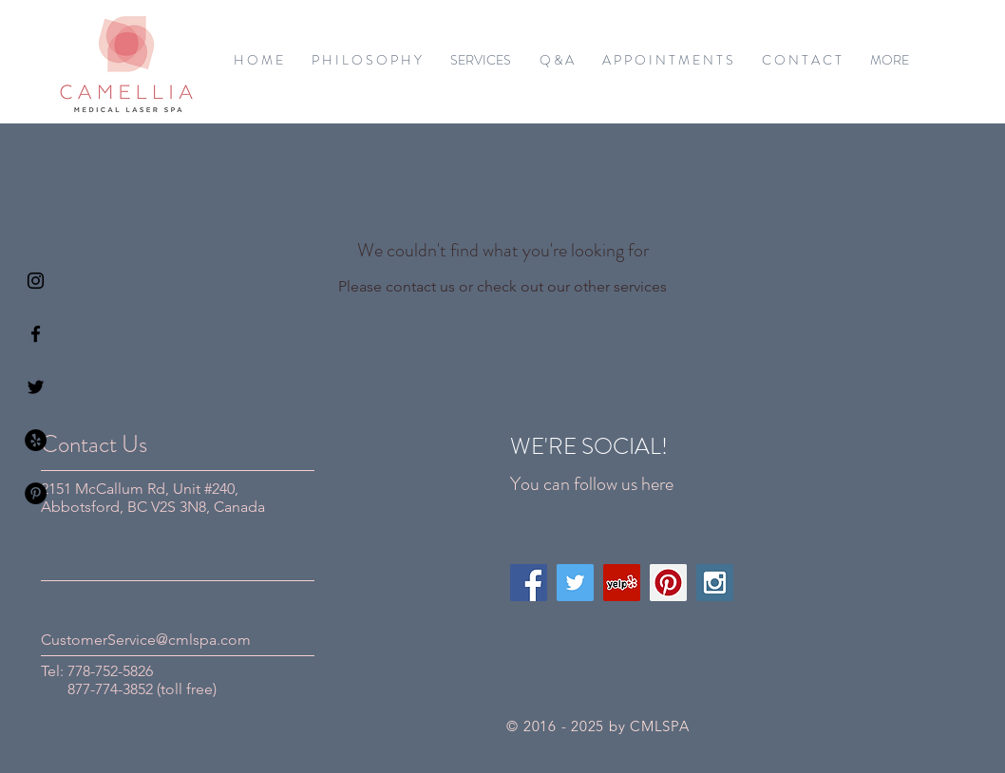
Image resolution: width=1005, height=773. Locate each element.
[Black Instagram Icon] (36, 281)
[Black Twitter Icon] (36, 387)
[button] (480, 59)
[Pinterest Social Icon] (668, 582)
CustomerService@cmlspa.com (146, 640)
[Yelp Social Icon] (621, 582)
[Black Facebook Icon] (36, 334)
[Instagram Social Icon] (714, 582)
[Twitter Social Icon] (575, 582)
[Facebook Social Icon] (528, 582)
